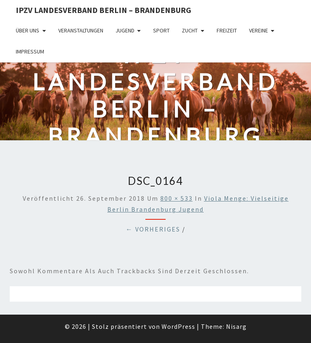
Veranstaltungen (80, 30)
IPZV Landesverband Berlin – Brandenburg (103, 10)
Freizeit (227, 30)
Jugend (124, 30)
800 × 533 (176, 198)
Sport (161, 30)
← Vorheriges (153, 229)
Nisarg (236, 326)
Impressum (30, 51)
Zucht (190, 30)
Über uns (27, 30)
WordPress (178, 326)
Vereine (258, 30)
